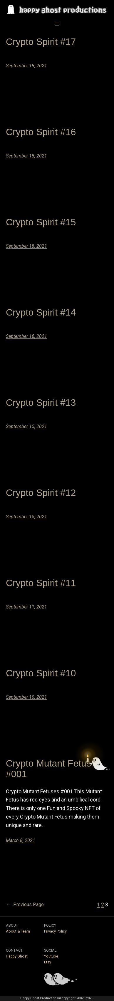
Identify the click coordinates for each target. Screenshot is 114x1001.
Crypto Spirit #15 (41, 222)
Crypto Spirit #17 (41, 41)
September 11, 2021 (26, 607)
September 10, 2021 (26, 697)
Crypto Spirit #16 (41, 132)
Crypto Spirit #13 (41, 402)
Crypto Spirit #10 (41, 673)
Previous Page (25, 904)
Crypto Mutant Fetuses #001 (53, 768)
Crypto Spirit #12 (41, 492)
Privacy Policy (55, 931)
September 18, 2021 (26, 65)
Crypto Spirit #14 (41, 312)
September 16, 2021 (26, 336)
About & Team (18, 931)
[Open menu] (57, 24)
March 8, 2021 (20, 840)
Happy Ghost (17, 956)
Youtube (51, 956)
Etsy (47, 962)
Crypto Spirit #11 (41, 583)
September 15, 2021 (26, 426)
